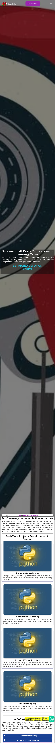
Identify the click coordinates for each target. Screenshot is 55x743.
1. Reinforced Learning (28, 736)
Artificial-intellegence (30, 515)
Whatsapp (32, 3)
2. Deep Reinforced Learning (28, 740)
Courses (18, 515)
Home (10, 515)
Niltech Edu (9, 4)
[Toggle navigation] (51, 3)
